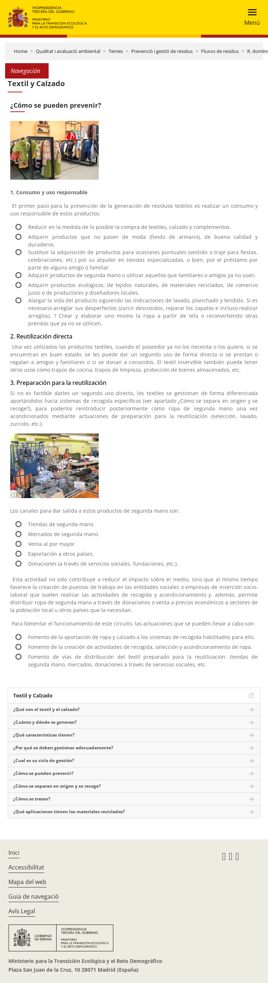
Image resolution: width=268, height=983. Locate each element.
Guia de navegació (33, 896)
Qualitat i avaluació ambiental (68, 51)
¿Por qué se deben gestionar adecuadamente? (63, 748)
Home (20, 51)
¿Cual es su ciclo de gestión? (43, 760)
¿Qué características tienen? (44, 735)
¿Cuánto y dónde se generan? (45, 722)
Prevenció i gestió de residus (162, 51)
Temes (116, 51)
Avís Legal (21, 911)
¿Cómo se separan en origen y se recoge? (57, 786)
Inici (13, 853)
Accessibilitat (26, 867)
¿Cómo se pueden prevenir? (43, 773)
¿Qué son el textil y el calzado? (46, 709)
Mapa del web (27, 882)
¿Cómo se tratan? (31, 799)
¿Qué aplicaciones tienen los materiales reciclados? (69, 811)
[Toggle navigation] (249, 17)
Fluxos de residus (220, 51)
